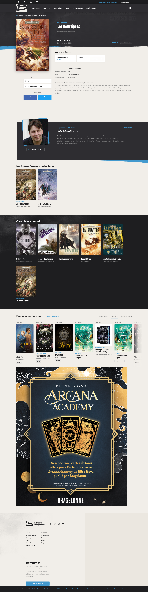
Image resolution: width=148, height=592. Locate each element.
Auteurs (46, 8)
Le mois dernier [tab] (103, 316)
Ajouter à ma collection (32, 81)
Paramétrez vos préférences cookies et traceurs (116, 588)
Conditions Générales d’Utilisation (53, 588)
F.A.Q (27, 540)
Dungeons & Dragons (75, 68)
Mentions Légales (37, 588)
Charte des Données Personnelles (75, 588)
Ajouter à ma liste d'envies (33, 86)
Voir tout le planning (52, 316)
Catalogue (36, 8)
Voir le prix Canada (126, 42)
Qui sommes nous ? (32, 535)
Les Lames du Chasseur (31, 15)
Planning (44, 532)
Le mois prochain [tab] (126, 316)
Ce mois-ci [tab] (114, 316)
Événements (78, 8)
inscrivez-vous (38, 583)
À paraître (58, 8)
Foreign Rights (125, 2)
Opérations (91, 8)
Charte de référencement (94, 588)
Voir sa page (128, 127)
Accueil (28, 532)
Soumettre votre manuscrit (108, 2)
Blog (67, 8)
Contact (43, 538)
